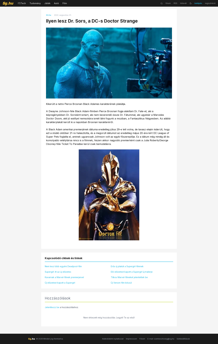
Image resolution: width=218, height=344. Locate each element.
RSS (175, 3)
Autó (56, 3)
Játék (47, 3)
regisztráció (210, 3)
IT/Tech (22, 3)
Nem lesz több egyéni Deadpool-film (63, 266)
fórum (168, 3)
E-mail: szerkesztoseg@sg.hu (160, 339)
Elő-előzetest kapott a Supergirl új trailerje (132, 272)
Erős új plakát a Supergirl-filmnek (127, 266)
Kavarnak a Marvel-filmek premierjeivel (64, 277)
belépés (198, 3)
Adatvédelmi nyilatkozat (113, 339)
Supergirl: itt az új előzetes (58, 272)
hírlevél (183, 3)
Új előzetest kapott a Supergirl (60, 282)
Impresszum (131, 339)
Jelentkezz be (52, 307)
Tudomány (35, 3)
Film (65, 3)
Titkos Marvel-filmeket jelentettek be (129, 277)
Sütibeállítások (183, 339)
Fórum (142, 339)
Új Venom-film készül (121, 282)
